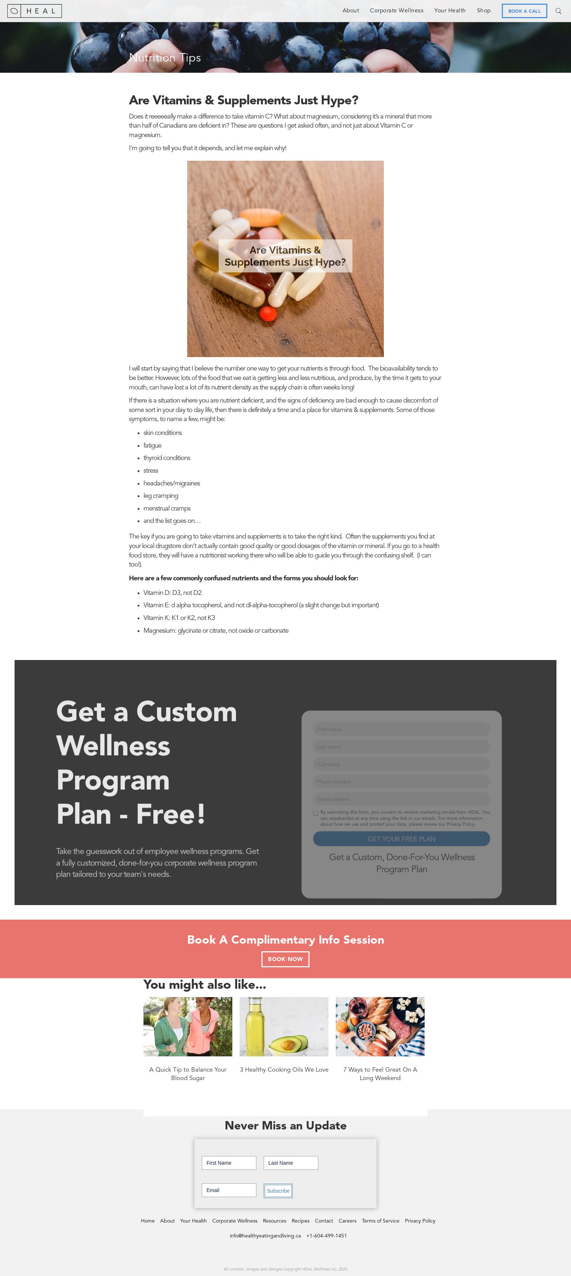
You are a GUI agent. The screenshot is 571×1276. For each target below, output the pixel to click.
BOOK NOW (285, 960)
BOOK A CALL (524, 11)
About (351, 11)
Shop (484, 11)
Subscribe (278, 1191)
